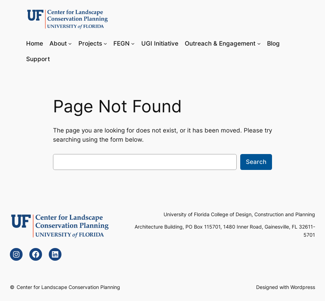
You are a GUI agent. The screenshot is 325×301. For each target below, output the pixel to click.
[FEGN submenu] (133, 43)
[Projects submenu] (105, 43)
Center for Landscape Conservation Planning (68, 287)
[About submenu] (70, 43)
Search (256, 161)
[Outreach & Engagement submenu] (259, 43)
